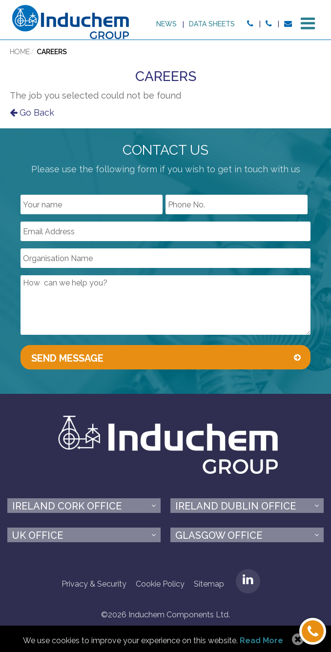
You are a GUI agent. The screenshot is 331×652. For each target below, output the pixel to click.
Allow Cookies (296, 640)
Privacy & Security (94, 584)
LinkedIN (248, 581)
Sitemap (209, 584)
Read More (261, 640)
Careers (52, 52)
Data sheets (212, 24)
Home (20, 52)
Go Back (32, 112)
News (166, 24)
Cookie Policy (160, 584)
